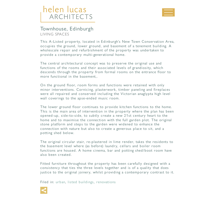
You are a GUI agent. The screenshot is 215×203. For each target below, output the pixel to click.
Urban (60, 182)
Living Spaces (54, 34)
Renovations (106, 182)
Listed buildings (81, 182)
